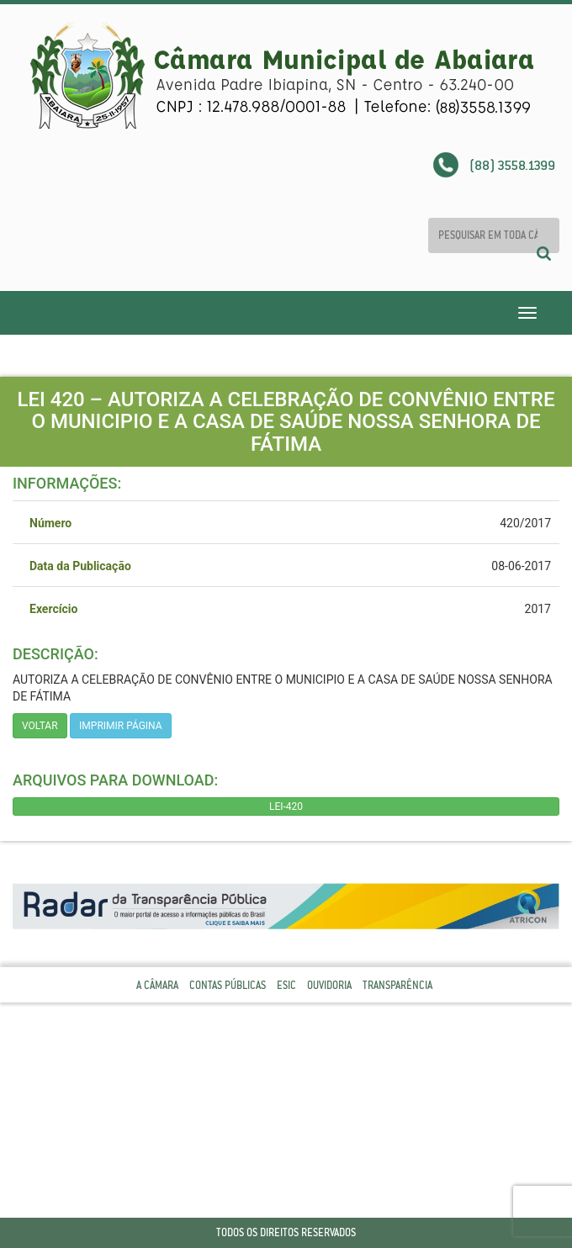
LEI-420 (286, 806)
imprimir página (120, 726)
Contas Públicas (227, 985)
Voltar (40, 726)
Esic (286, 985)
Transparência (397, 985)
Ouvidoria (329, 985)
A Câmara (157, 985)
